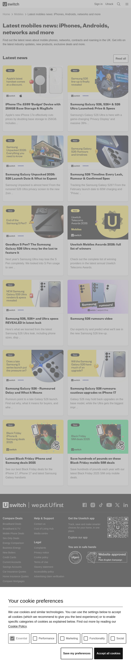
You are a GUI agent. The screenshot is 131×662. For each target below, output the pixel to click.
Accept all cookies (108, 653)
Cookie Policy (17, 626)
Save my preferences (76, 653)
